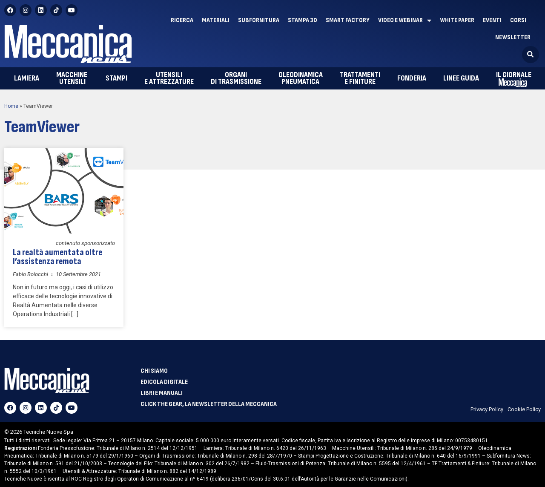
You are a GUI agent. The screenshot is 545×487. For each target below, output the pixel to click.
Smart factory (348, 20)
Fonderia (411, 78)
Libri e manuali (162, 393)
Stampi (116, 78)
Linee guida (461, 78)
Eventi (492, 20)
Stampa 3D (302, 20)
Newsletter (513, 37)
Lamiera (26, 78)
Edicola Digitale (164, 382)
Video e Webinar (404, 20)
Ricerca (182, 20)
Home (11, 106)
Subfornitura (258, 20)
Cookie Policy (524, 409)
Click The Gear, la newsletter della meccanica (209, 404)
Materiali (215, 20)
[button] (530, 54)
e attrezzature (169, 78)
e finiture (360, 78)
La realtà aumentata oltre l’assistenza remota (64, 253)
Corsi (518, 20)
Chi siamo (154, 371)
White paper (457, 20)
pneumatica (300, 78)
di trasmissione (236, 78)
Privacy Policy (486, 409)
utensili (72, 78)
